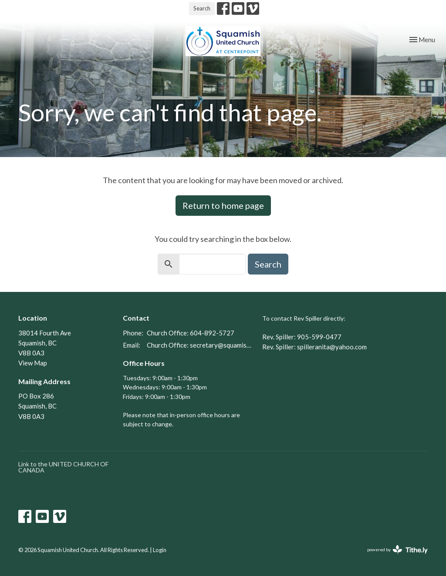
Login (159, 549)
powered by (397, 549)
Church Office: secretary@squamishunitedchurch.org (200, 345)
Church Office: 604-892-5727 (190, 333)
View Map (32, 363)
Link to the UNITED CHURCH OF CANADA (63, 467)
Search (201, 8)
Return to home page (223, 205)
